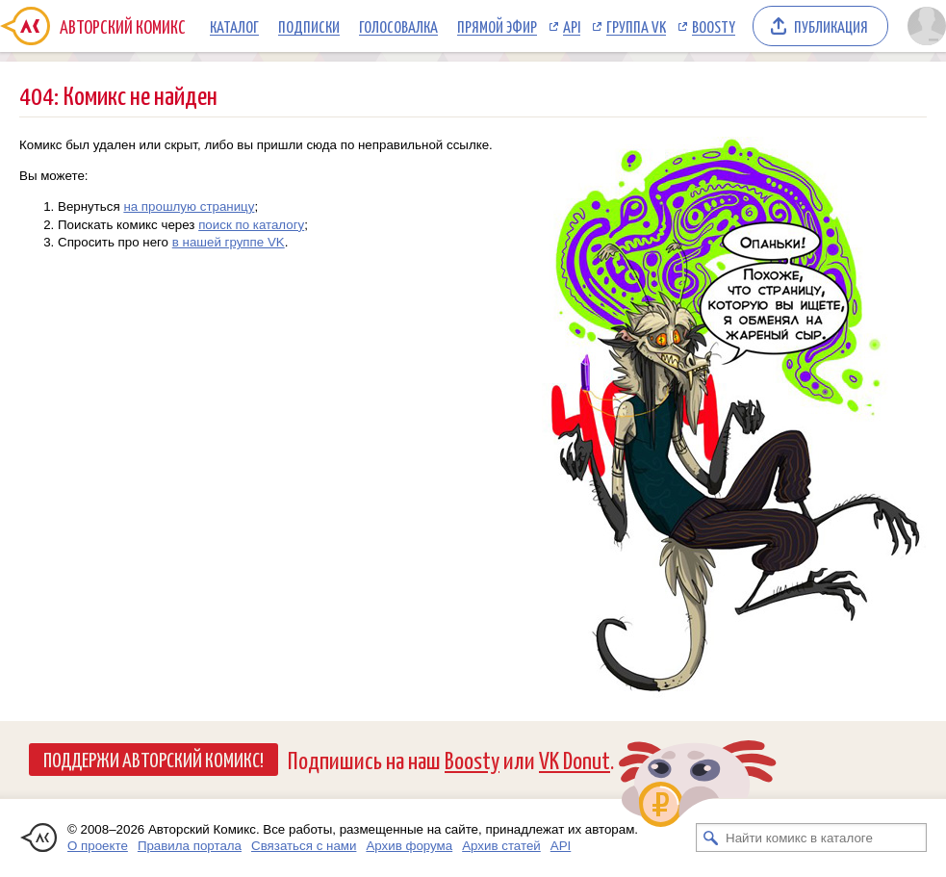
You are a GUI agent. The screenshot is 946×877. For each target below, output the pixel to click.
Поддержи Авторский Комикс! (153, 758)
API (571, 26)
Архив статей (501, 845)
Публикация (831, 26)
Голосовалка (398, 26)
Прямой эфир (497, 26)
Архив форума (409, 845)
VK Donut (574, 759)
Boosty (713, 26)
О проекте (97, 845)
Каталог (234, 26)
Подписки (309, 26)
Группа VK (636, 26)
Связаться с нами (303, 845)
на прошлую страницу (188, 206)
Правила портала (190, 845)
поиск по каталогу (251, 225)
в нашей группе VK (228, 242)
